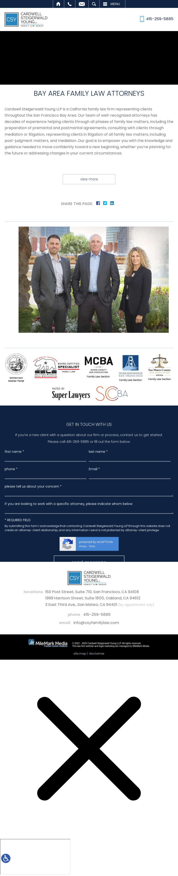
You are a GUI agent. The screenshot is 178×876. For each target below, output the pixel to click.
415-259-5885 (97, 614)
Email (81, 4)
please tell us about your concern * (33, 561)
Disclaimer (96, 653)
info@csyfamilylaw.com (96, 622)
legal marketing (107, 646)
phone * (11, 543)
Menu (115, 4)
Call (69, 4)
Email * (94, 543)
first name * (14, 526)
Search (94, 4)
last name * (98, 526)
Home (58, 4)
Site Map (79, 653)
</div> (35, 857)
